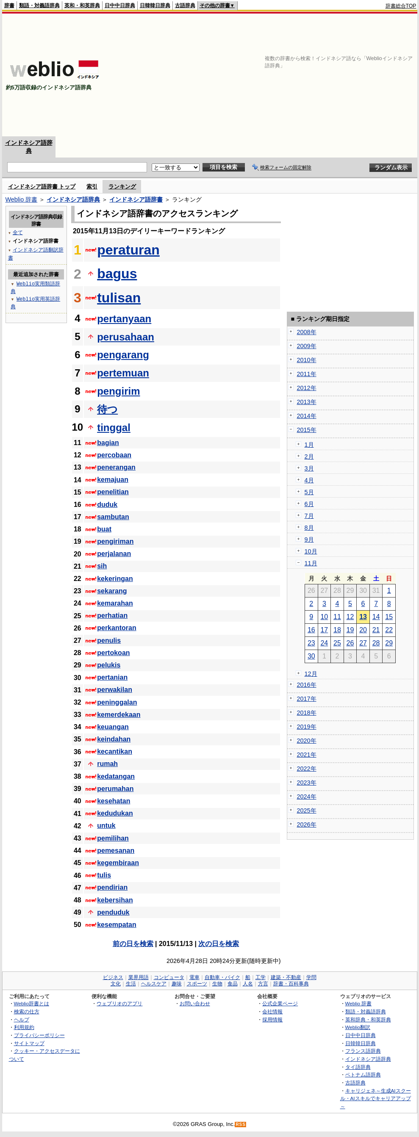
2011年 (306, 374)
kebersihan (115, 900)
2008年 (306, 332)
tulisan (119, 297)
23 (311, 643)
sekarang (112, 591)
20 (363, 630)
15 (389, 616)
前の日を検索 (133, 943)
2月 (309, 456)
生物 (217, 983)
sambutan (113, 516)
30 (311, 656)
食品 (233, 983)
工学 (260, 977)
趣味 (177, 983)
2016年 (306, 684)
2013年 (306, 401)
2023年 (306, 782)
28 (376, 643)
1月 (309, 444)
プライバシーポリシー (39, 1035)
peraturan (128, 249)
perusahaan (125, 337)
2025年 (306, 810)
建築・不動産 (286, 977)
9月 (309, 539)
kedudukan (115, 813)
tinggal (113, 427)
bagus (117, 273)
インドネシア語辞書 (136, 199)
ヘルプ (21, 1019)
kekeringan (115, 578)
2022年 (306, 768)
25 (337, 643)
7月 (309, 515)
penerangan (116, 467)
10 (324, 616)
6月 (309, 504)
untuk (106, 825)
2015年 (306, 429)
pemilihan (113, 838)
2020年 (306, 740)
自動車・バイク (222, 977)
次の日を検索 (218, 943)
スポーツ (197, 983)
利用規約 (24, 1027)
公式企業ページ (280, 1003)
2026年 (306, 824)
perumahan (115, 788)
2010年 (306, 360)
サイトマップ (29, 1043)
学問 (311, 977)
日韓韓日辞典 (155, 5)
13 (363, 616)
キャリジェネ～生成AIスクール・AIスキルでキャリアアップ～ (375, 1098)
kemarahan (115, 603)
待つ (107, 409)
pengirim (118, 391)
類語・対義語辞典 (39, 5)
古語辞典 (185, 5)
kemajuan (112, 479)
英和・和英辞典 (82, 5)
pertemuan (123, 373)
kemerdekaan (118, 714)
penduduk (113, 912)
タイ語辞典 (358, 1067)
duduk (107, 504)
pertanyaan (124, 318)
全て (18, 232)
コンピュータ (169, 977)
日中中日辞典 (120, 5)
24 (324, 643)
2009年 (306, 346)
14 (376, 616)
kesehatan (113, 801)
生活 (131, 983)
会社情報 (272, 1011)
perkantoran (116, 627)
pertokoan (113, 652)
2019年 (306, 726)
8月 (309, 527)
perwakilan (114, 689)
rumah (107, 763)
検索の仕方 (26, 1011)
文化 (116, 983)
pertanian (112, 677)
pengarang (123, 354)
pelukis (108, 665)
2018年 (306, 712)
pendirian (112, 887)
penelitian (113, 491)
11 (337, 616)
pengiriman (115, 541)
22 (389, 630)
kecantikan (114, 751)
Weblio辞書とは (31, 1003)
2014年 (306, 415)
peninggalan (117, 702)
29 (389, 643)
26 (350, 643)
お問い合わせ (195, 1003)
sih (102, 566)
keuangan (113, 726)
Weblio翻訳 (357, 1027)
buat (104, 529)
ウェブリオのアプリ (119, 1003)
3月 (309, 468)
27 (363, 643)
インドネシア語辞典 (73, 199)
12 (350, 616)
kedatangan (116, 776)
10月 (311, 551)
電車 (194, 977)
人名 (248, 983)
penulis (109, 640)
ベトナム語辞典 (363, 1074)
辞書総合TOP (401, 6)
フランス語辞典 (363, 1051)
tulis (104, 875)
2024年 (306, 796)
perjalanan (114, 553)
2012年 (306, 388)
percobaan (114, 455)
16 (311, 630)
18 (337, 630)
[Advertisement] (306, 75)
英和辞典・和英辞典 (368, 1019)
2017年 (306, 698)
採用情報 (272, 1019)
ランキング (122, 186)
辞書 (9, 5)
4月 (309, 480)
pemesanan (115, 850)
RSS (241, 1124)
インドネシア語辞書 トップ (42, 186)
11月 (311, 563)
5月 (309, 492)
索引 (91, 186)
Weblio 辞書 (22, 199)
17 (324, 630)
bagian (108, 442)
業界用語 (138, 977)
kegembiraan (118, 862)
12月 (311, 673)
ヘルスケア (153, 983)
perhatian (112, 615)
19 (350, 630)
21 (376, 630)
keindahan (113, 739)
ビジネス (113, 977)
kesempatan (116, 924)
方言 (263, 983)
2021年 (306, 754)
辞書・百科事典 (291, 983)
